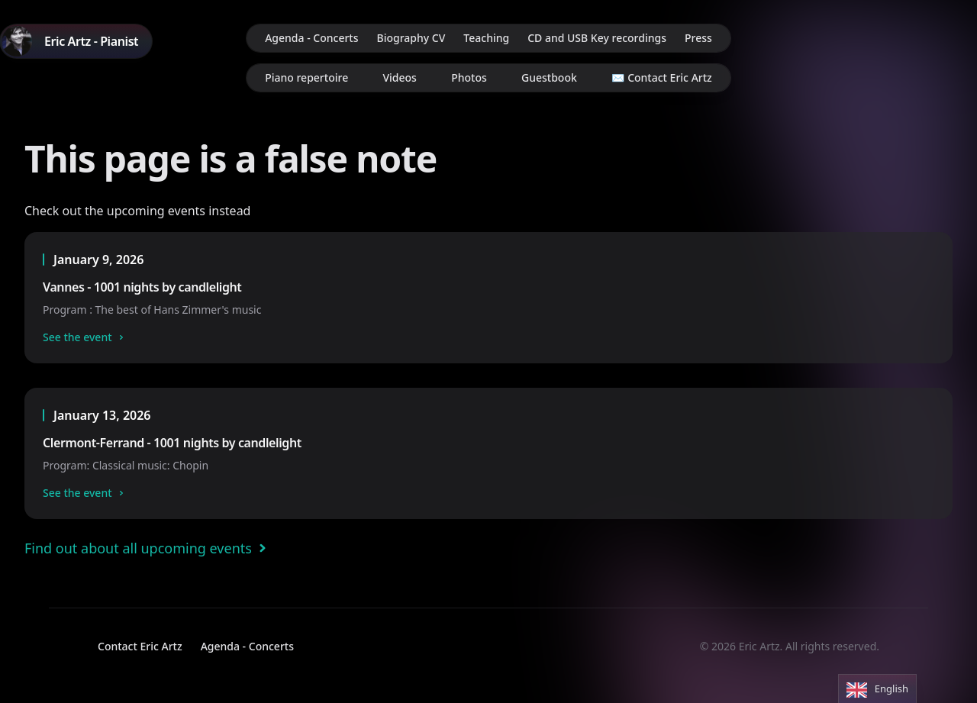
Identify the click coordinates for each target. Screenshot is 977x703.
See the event (85, 337)
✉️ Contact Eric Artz (661, 77)
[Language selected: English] (877, 689)
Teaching (486, 38)
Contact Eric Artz (140, 646)
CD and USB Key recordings (596, 38)
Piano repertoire (306, 77)
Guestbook (549, 77)
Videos (399, 77)
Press (698, 38)
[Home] (76, 41)
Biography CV (411, 38)
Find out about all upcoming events (148, 548)
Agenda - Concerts (311, 38)
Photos (469, 77)
